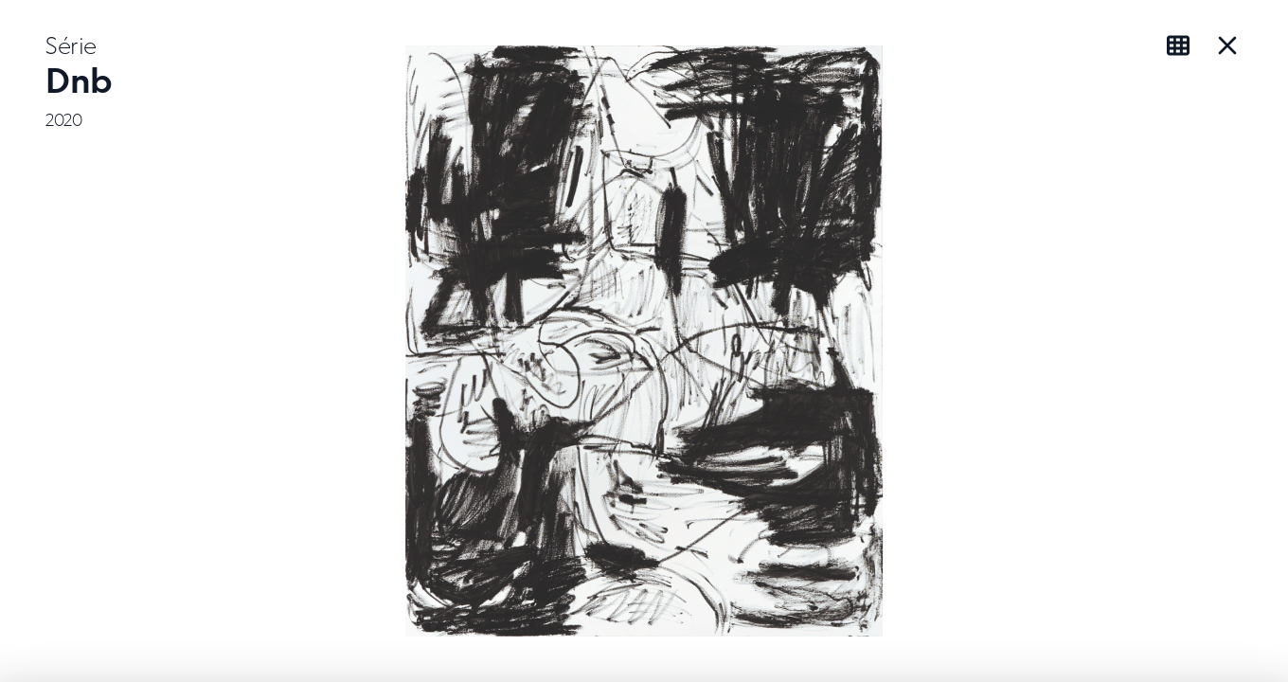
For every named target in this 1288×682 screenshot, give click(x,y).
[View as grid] (1182, 45)
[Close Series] (1227, 45)
